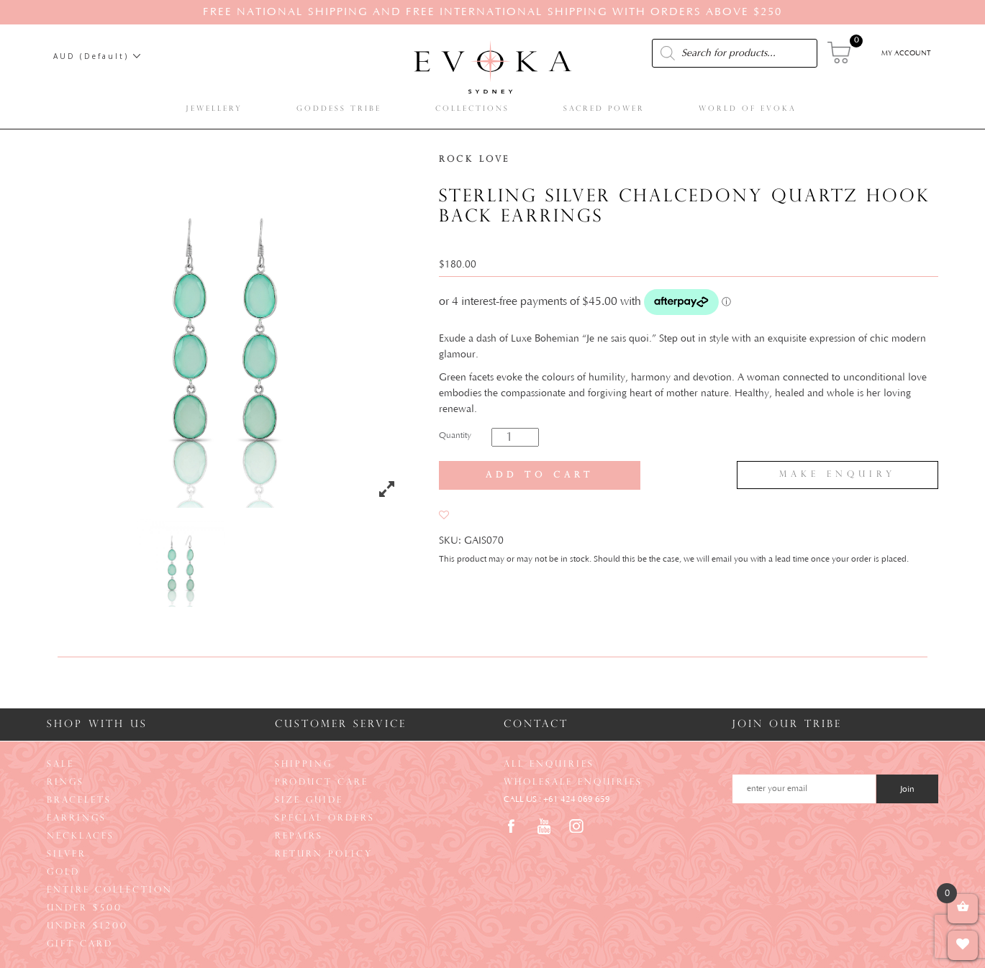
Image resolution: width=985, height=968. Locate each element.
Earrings (76, 818)
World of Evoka (750, 109)
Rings (65, 782)
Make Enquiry (837, 474)
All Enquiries (549, 764)
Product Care (321, 782)
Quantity (455, 435)
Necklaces (80, 836)
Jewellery (216, 109)
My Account (906, 54)
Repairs (299, 836)
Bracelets (79, 800)
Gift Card (80, 944)
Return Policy (324, 854)
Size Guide (309, 800)
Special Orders (325, 818)
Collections (474, 109)
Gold (63, 872)
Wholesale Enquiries (573, 782)
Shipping (303, 764)
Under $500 (84, 908)
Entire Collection (110, 890)
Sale (60, 764)
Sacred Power (606, 109)
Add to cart (540, 475)
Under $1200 (87, 926)
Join (907, 789)
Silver (66, 854)
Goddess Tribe (341, 109)
